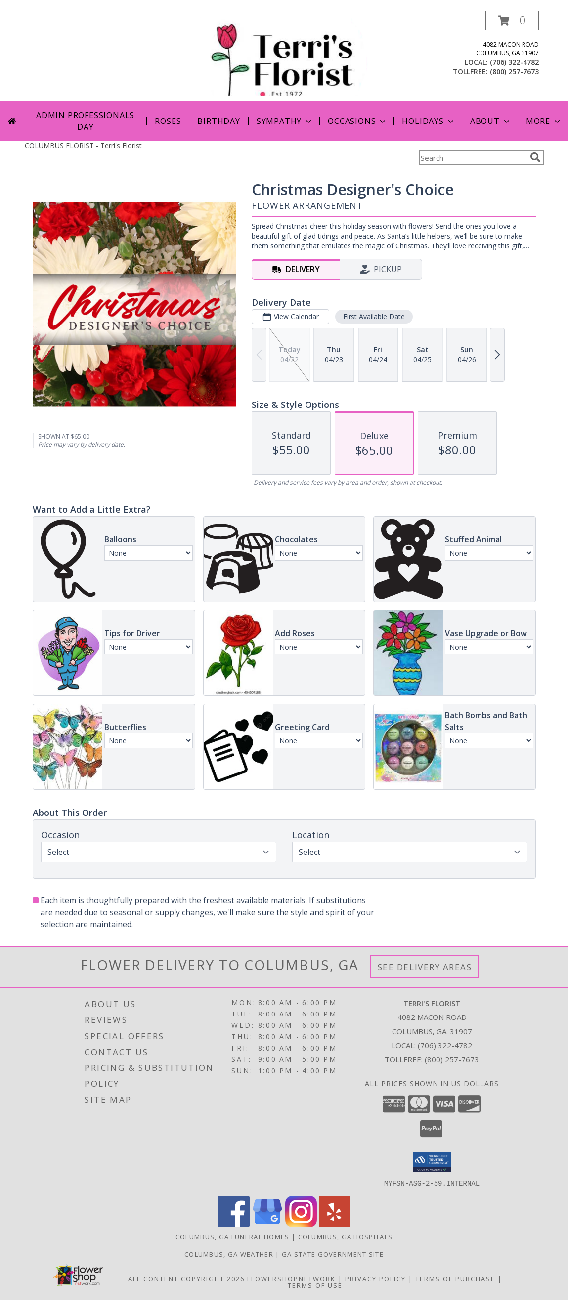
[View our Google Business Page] (267, 1224)
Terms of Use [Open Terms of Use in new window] (315, 1284)
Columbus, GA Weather (228, 1253)
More (544, 121)
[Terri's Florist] (285, 56)
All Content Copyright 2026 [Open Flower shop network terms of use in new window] (186, 1278)
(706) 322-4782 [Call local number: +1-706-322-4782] (514, 62)
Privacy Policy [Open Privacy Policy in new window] (375, 1278)
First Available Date (373, 316)
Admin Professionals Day (85, 121)
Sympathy (285, 121)
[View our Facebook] (234, 1224)
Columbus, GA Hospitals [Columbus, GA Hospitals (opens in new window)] (345, 1236)
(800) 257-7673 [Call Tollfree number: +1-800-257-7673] (452, 1059)
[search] (535, 157)
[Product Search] (472, 157)
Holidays (428, 121)
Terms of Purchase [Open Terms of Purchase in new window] (455, 1278)
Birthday (218, 121)
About (491, 121)
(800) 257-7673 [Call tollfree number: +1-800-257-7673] (514, 71)
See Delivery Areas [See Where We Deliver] (425, 967)
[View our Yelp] (334, 1224)
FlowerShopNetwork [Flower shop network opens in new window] (291, 1278)
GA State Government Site (333, 1253)
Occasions (358, 121)
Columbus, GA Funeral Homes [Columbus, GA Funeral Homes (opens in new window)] (232, 1236)
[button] (512, 20)
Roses (168, 121)
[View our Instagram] (301, 1224)
